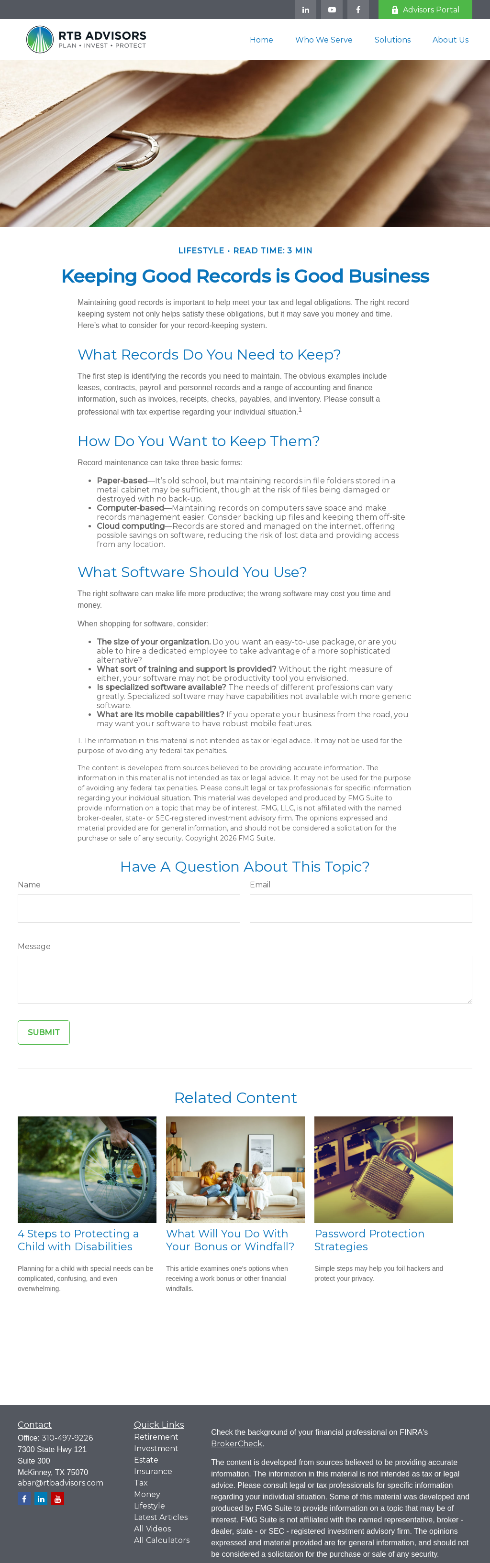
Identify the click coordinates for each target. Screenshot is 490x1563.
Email (260, 884)
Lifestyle (149, 1505)
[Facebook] (358, 9)
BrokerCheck (236, 1443)
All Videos (152, 1528)
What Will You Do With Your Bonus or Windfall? (230, 1240)
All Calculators (161, 1540)
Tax (141, 1482)
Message (34, 946)
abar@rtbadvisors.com (60, 1482)
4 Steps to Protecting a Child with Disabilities (78, 1240)
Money (147, 1494)
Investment (156, 1448)
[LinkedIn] (305, 9)
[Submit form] (44, 1032)
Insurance (153, 1471)
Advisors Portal (425, 9)
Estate (146, 1460)
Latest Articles (161, 1517)
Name (29, 884)
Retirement (156, 1437)
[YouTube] (332, 9)
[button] (261, 39)
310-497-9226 (67, 1438)
